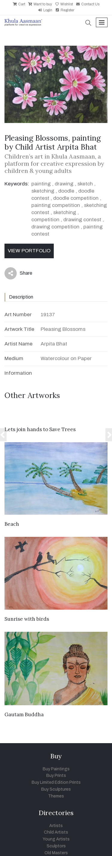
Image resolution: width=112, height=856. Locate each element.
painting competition (55, 205)
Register (64, 10)
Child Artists (56, 832)
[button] (88, 23)
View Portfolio (29, 250)
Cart (19, 4)
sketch (85, 184)
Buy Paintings (56, 769)
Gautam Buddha (24, 714)
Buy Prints (56, 775)
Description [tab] (21, 296)
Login (45, 10)
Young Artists (56, 839)
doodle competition (76, 198)
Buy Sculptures (56, 789)
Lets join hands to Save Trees (40, 429)
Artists (56, 825)
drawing (64, 184)
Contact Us (87, 4)
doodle (66, 191)
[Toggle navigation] (102, 22)
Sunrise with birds (26, 619)
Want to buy (40, 4)
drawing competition (55, 227)
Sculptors (56, 846)
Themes (56, 796)
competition (45, 219)
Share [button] (18, 273)
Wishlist (64, 4)
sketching (42, 191)
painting (41, 184)
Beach (11, 524)
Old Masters (56, 853)
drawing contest (82, 219)
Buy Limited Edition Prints (56, 782)
